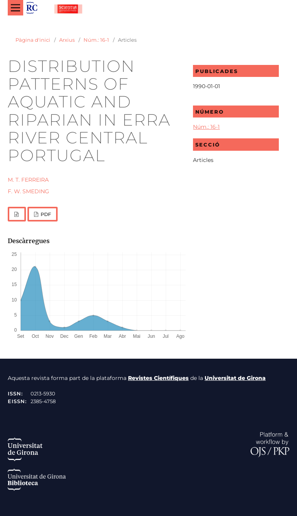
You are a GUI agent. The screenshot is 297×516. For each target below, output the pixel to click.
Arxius (67, 40)
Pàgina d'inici (32, 40)
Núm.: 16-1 (96, 40)
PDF (45, 214)
